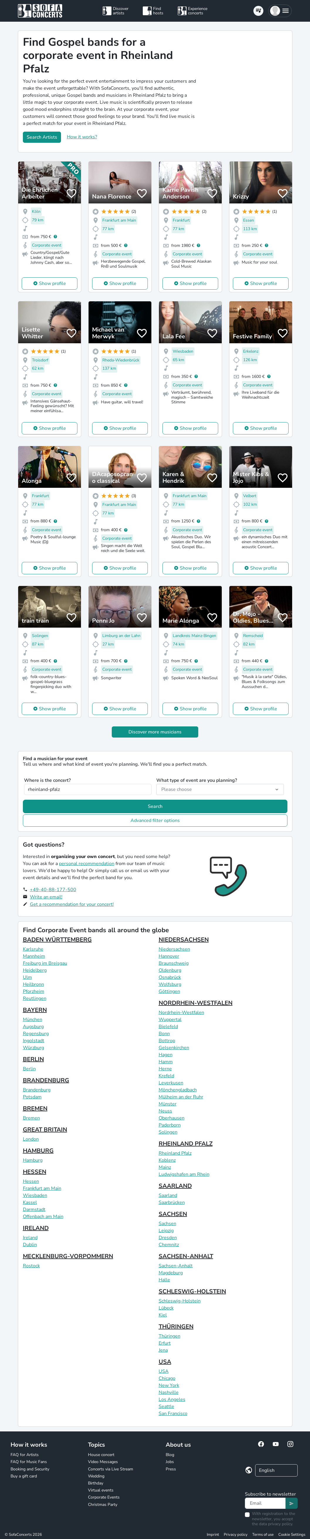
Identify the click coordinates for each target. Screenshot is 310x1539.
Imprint (213, 1534)
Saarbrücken (172, 1202)
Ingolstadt (33, 1040)
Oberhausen (171, 1118)
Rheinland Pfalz (175, 1153)
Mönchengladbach (178, 1090)
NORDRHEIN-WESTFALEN (196, 1003)
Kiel (163, 1315)
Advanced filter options (155, 820)
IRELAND (36, 1228)
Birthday (95, 1483)
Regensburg (36, 1033)
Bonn (164, 1033)
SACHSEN (173, 1214)
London (31, 1139)
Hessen (31, 1181)
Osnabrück (170, 977)
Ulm (27, 977)
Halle (164, 1280)
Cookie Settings (291, 1534)
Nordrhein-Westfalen (181, 1012)
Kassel (30, 1202)
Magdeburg (171, 1273)
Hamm (166, 1062)
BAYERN (35, 1010)
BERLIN (33, 1059)
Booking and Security (30, 1469)
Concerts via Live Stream (110, 1469)
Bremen (31, 1118)
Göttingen (169, 991)
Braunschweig (174, 963)
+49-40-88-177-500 (53, 889)
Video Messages (103, 1462)
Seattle (166, 1406)
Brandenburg (36, 1090)
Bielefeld (168, 1026)
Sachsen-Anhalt (176, 1266)
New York (169, 1385)
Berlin (29, 1069)
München (32, 1019)
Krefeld (166, 1076)
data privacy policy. (276, 1524)
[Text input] (265, 1503)
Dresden (168, 1237)
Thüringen (169, 1336)
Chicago (167, 1378)
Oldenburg (170, 970)
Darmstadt (34, 1209)
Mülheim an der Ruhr (181, 1097)
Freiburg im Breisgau (45, 963)
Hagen (165, 1055)
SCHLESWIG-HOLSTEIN (192, 1291)
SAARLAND (175, 1186)
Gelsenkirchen (174, 1047)
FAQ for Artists (25, 1455)
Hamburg (33, 1160)
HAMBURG (38, 1151)
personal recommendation (86, 863)
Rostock (31, 1266)
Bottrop (167, 1040)
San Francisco (173, 1413)
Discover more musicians (155, 732)
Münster (168, 1104)
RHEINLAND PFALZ (186, 1144)
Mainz (165, 1167)
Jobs (170, 1462)
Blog (170, 1455)
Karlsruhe (33, 949)
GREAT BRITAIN (45, 1130)
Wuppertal (170, 1019)
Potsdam (32, 1097)
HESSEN (34, 1172)
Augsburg (33, 1026)
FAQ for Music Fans (29, 1462)
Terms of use (263, 1534)
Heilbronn (33, 984)
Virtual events (101, 1490)
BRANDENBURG (46, 1080)
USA (165, 1362)
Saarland (168, 1195)
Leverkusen (171, 1083)
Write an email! (46, 897)
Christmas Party (102, 1504)
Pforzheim (33, 991)
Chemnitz (169, 1244)
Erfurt (165, 1343)
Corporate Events (104, 1497)
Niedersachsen (174, 949)
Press (171, 1469)
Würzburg (33, 1047)
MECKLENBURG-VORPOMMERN (68, 1256)
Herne (165, 1069)
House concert (101, 1455)
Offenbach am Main (43, 1216)
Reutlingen (34, 998)
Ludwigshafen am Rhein (184, 1174)
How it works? (82, 137)
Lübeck (166, 1308)
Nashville (169, 1392)
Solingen (168, 1132)
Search (155, 806)
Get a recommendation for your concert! (72, 904)
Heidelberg (35, 970)
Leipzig (166, 1230)
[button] (280, 10)
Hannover (169, 956)
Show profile (52, 283)
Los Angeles (172, 1399)
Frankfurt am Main (42, 1188)
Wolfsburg (170, 984)
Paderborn (170, 1125)
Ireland (30, 1237)
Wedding (96, 1476)
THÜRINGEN (176, 1327)
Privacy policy (236, 1534)
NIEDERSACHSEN (184, 940)
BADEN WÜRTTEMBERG (57, 940)
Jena (163, 1350)
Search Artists (42, 137)
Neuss (165, 1111)
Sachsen (167, 1223)
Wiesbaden (35, 1195)
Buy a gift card (24, 1476)
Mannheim (34, 956)
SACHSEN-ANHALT (186, 1256)
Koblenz (167, 1160)
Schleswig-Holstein (180, 1301)
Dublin (30, 1244)
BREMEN (35, 1108)
